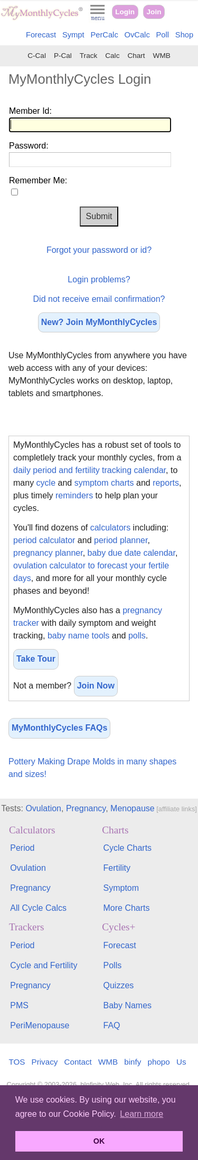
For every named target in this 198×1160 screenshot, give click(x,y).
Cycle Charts (127, 847)
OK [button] (99, 1141)
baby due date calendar (131, 552)
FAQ (111, 1025)
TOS (16, 1061)
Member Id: (30, 110)
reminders (74, 495)
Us (181, 1061)
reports (166, 482)
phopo (159, 1061)
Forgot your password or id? (99, 249)
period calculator (44, 540)
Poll (162, 35)
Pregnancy (86, 808)
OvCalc (137, 35)
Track (88, 56)
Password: (29, 145)
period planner (120, 540)
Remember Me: (38, 180)
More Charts (126, 907)
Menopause (132, 808)
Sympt (73, 35)
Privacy (45, 1061)
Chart (136, 56)
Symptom (121, 887)
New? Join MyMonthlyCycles (99, 322)
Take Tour (35, 658)
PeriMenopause (39, 1025)
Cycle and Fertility (43, 965)
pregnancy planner (48, 552)
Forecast (41, 35)
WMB (162, 56)
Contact (78, 1061)
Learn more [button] (141, 1113)
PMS (19, 1005)
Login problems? (99, 279)
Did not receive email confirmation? (99, 298)
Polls (112, 965)
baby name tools (78, 635)
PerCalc (104, 35)
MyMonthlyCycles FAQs (59, 727)
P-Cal (63, 56)
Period (22, 847)
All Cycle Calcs (38, 907)
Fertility (117, 867)
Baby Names (127, 1005)
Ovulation (43, 808)
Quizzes (118, 985)
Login (125, 12)
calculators (110, 527)
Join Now (96, 685)
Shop (184, 35)
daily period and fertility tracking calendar (89, 470)
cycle (45, 482)
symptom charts (104, 482)
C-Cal (36, 56)
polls (137, 635)
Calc (112, 56)
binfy (132, 1061)
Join (154, 12)
